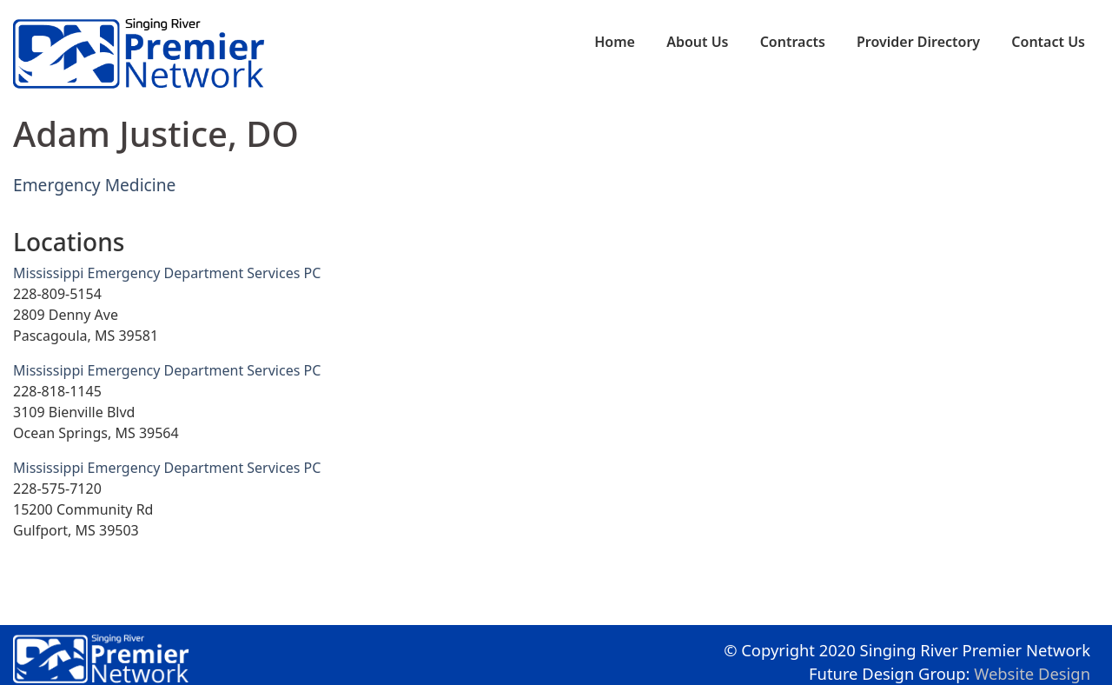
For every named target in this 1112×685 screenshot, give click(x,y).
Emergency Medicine (94, 184)
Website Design (1032, 673)
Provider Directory (918, 41)
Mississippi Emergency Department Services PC (167, 273)
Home (614, 41)
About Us (697, 41)
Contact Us (1048, 41)
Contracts (792, 41)
